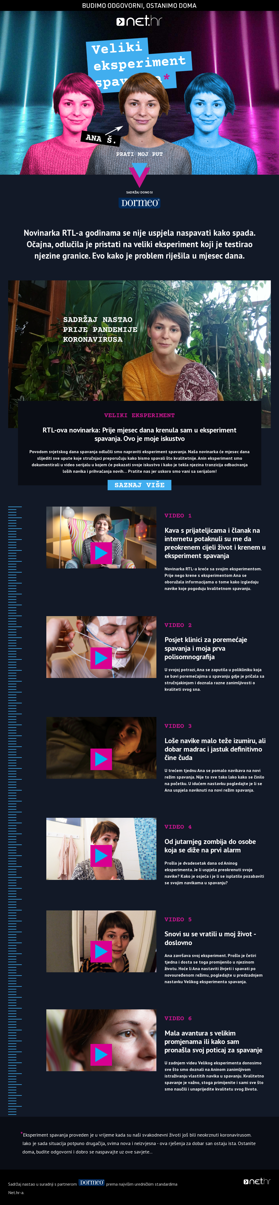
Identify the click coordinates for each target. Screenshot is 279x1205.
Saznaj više (139, 485)
